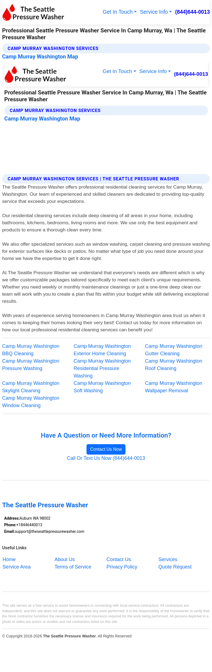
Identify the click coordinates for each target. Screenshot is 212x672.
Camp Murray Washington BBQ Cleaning (30, 349)
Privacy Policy (122, 567)
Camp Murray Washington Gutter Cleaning (173, 349)
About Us (65, 559)
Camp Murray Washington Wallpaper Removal (173, 386)
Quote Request (175, 567)
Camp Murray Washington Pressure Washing (30, 364)
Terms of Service (73, 567)
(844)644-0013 (192, 12)
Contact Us (119, 559)
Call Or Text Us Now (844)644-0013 (106, 458)
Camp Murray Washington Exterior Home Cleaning (102, 349)
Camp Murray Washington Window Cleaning (30, 401)
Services (167, 559)
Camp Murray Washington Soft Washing (102, 386)
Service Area (16, 567)
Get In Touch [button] (118, 12)
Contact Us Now (106, 449)
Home (9, 559)
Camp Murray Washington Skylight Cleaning (30, 386)
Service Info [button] (154, 12)
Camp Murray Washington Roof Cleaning (173, 364)
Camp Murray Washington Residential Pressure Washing (102, 368)
